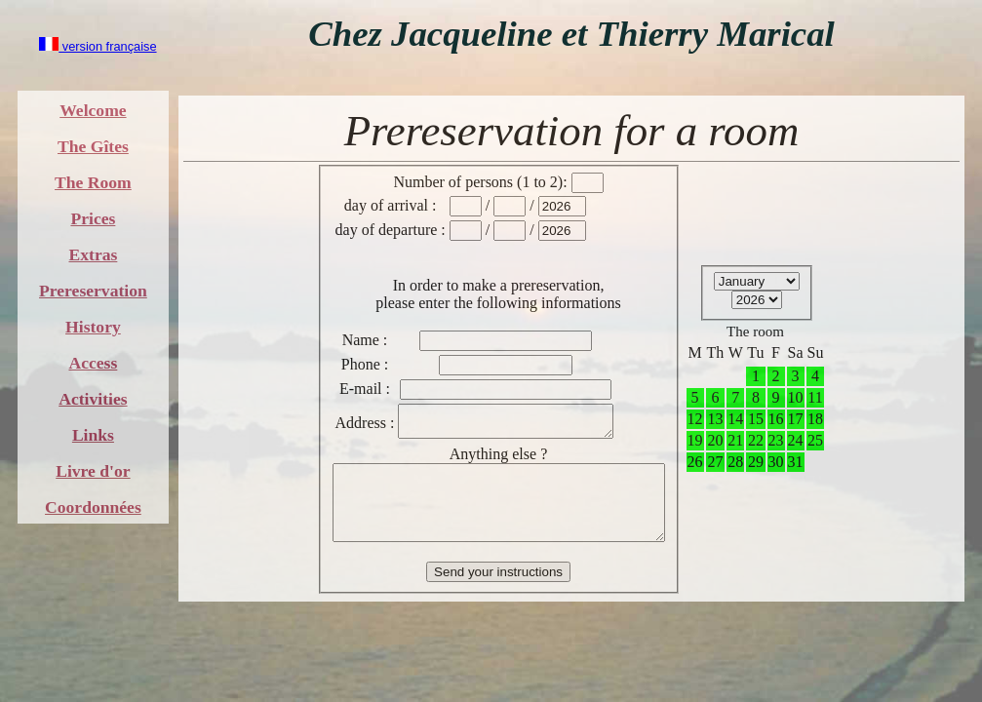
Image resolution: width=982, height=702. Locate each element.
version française (97, 46)
